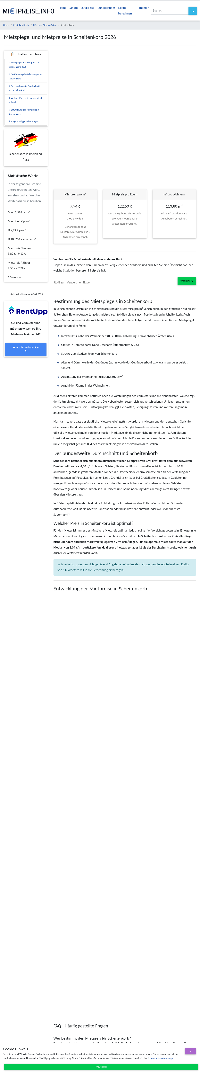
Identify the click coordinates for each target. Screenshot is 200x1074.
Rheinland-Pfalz (21, 25)
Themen (144, 8)
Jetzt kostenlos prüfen (25, 349)
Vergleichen (187, 281)
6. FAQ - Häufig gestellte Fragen (23, 121)
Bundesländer (106, 8)
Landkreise (88, 8)
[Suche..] (170, 10)
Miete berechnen (125, 10)
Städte (74, 8)
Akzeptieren (101, 1067)
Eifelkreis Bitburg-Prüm (44, 25)
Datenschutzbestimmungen (161, 1058)
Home (62, 8)
